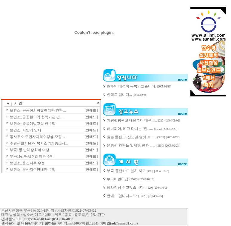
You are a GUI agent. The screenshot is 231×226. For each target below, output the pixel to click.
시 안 (18, 103)
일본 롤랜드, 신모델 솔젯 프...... (132, 137)
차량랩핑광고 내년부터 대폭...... (132, 120)
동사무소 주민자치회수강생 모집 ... (37, 137)
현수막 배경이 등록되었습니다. (132, 86)
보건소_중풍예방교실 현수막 (33, 124)
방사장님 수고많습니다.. (126, 187)
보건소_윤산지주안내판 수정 (33, 169)
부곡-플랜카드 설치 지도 (127, 171)
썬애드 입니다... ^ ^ (122, 196)
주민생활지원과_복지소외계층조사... (39, 143)
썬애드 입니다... (120, 95)
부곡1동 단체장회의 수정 (29, 150)
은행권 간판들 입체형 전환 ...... (131, 145)
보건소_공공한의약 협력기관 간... (36, 117)
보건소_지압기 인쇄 (25, 130)
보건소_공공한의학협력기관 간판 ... (38, 110)
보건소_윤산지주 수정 (27, 163)
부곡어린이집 (118, 179)
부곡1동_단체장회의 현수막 (32, 156)
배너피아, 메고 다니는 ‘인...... (130, 129)
